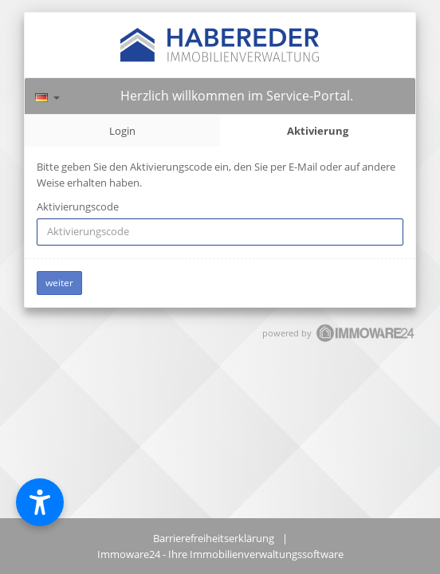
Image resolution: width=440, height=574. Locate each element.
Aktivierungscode (78, 206)
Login (122, 131)
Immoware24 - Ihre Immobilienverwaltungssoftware (220, 554)
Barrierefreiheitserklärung (213, 538)
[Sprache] (47, 95)
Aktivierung (317, 131)
